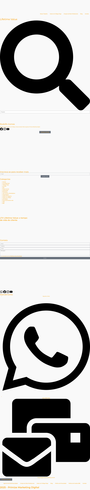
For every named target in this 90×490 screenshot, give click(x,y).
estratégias (5, 199)
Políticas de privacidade (16, 256)
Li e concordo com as (11, 256)
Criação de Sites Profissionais (71, 13)
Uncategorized (6, 183)
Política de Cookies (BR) (74, 483)
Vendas (4, 182)
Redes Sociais (5, 189)
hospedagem (5, 194)
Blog (81, 13)
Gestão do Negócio (7, 196)
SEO (3, 187)
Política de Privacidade (60, 483)
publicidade (5, 190)
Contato (87, 13)
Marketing (4, 191)
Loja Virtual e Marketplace (8, 193)
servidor (4, 186)
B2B (3, 203)
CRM (3, 201)
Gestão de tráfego (6, 197)
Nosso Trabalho (44, 13)
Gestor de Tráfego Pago (55, 13)
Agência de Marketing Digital (10, 483)
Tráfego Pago (5, 184)
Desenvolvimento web (7, 200)
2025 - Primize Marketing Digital (19, 487)
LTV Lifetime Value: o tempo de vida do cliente (13, 219)
